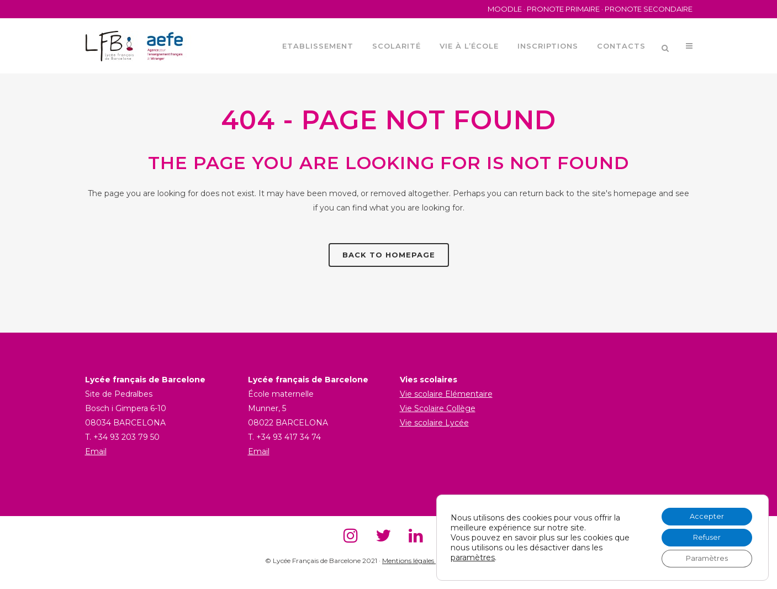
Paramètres (702, 557)
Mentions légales (409, 560)
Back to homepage (388, 254)
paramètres (473, 554)
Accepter (702, 511)
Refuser (703, 534)
